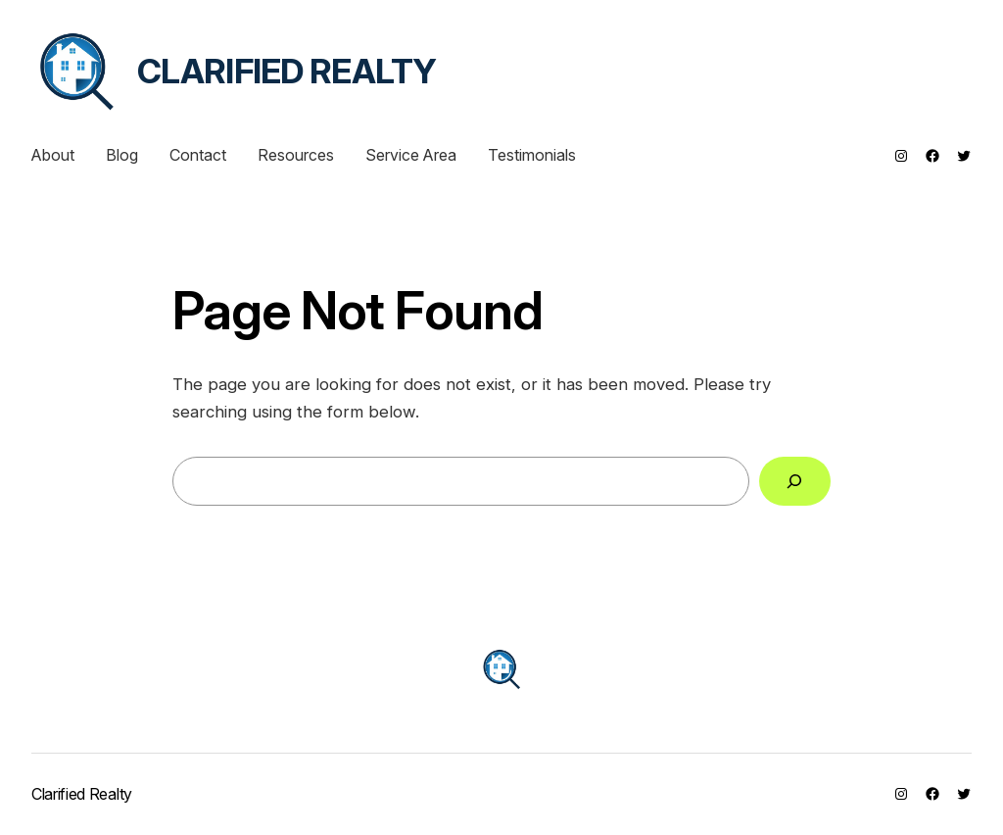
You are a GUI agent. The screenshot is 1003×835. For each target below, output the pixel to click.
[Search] (795, 482)
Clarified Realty (286, 71)
